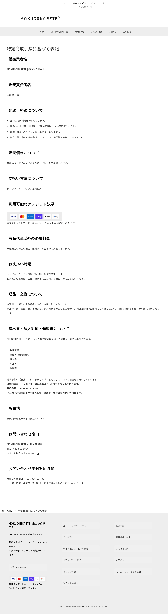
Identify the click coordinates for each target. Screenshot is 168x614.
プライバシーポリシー (73, 560)
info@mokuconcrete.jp (27, 453)
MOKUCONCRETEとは (59, 32)
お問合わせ (127, 32)
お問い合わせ (69, 571)
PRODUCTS (79, 32)
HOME (41, 32)
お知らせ (112, 32)
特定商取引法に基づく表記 (75, 548)
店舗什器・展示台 (124, 537)
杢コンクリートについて (74, 525)
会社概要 (67, 537)
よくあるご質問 (96, 32)
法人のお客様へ (70, 583)
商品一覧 (120, 525)
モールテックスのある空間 (128, 571)
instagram (18, 567)
